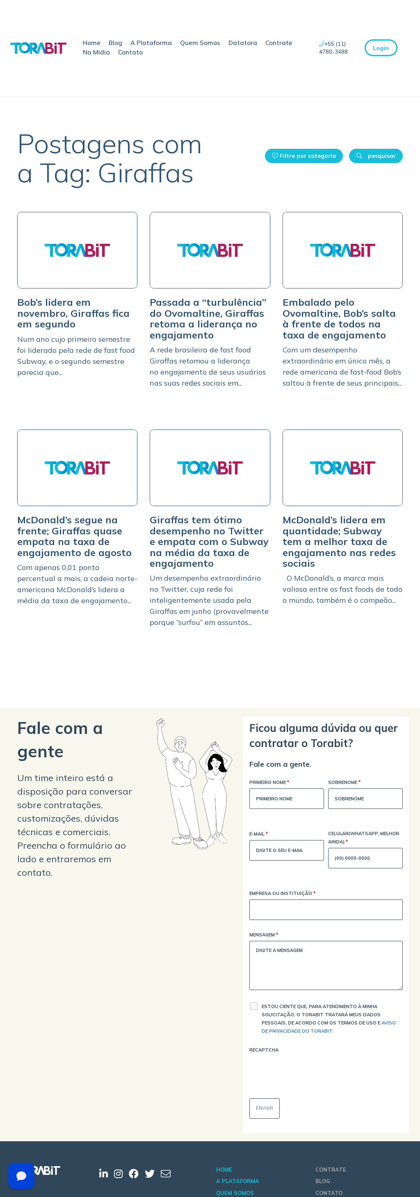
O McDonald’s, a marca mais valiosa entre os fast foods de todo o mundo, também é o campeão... (342, 589)
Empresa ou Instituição (282, 893)
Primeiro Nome (269, 782)
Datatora (242, 43)
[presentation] (311, 1072)
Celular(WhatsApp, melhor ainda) (363, 838)
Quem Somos (200, 43)
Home (91, 43)
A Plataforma (151, 43)
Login (381, 48)
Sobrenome (344, 782)
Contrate (278, 43)
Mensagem (263, 935)
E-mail (258, 834)
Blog (115, 43)
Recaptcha (263, 1050)
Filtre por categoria (304, 155)
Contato (130, 52)
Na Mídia (96, 52)
